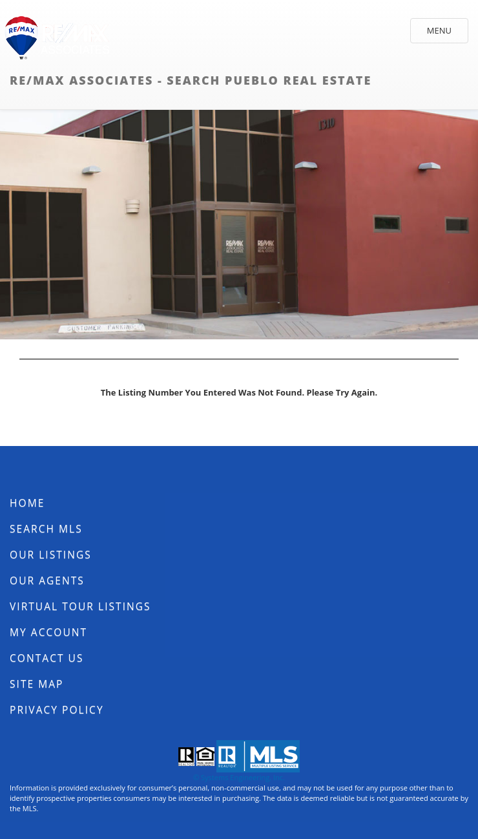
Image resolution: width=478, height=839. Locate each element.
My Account (48, 632)
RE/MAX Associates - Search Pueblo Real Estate (190, 80)
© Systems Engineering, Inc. (239, 777)
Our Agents (47, 580)
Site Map (36, 684)
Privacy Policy (57, 710)
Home (27, 503)
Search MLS (46, 529)
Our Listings (51, 554)
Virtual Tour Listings (80, 606)
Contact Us (47, 658)
